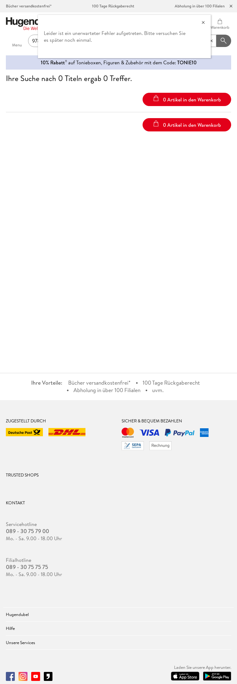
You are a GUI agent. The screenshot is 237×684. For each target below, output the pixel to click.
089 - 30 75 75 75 (27, 567)
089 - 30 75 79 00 (27, 531)
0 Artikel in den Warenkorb (187, 99)
